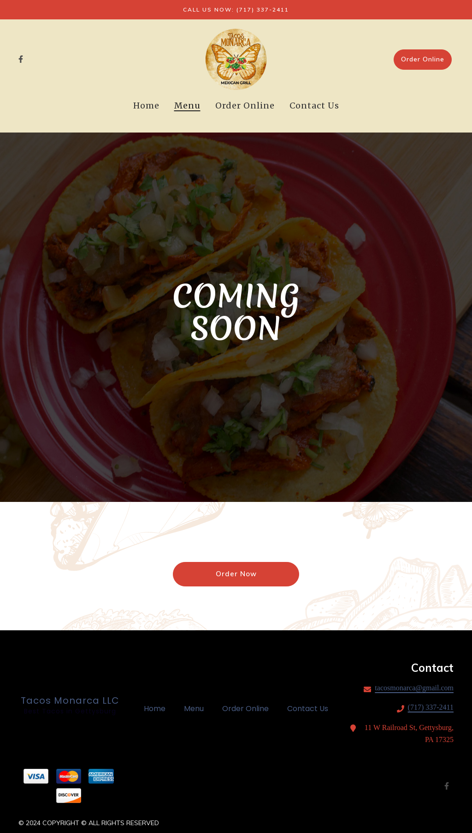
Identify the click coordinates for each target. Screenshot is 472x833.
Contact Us (310, 708)
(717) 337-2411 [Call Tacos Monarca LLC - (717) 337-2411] (431, 707)
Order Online (422, 59)
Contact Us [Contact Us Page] (314, 105)
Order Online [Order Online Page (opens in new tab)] (245, 105)
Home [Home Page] (146, 105)
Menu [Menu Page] (187, 105)
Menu (196, 708)
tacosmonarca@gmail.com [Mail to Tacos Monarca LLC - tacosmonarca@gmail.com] (414, 688)
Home (157, 708)
